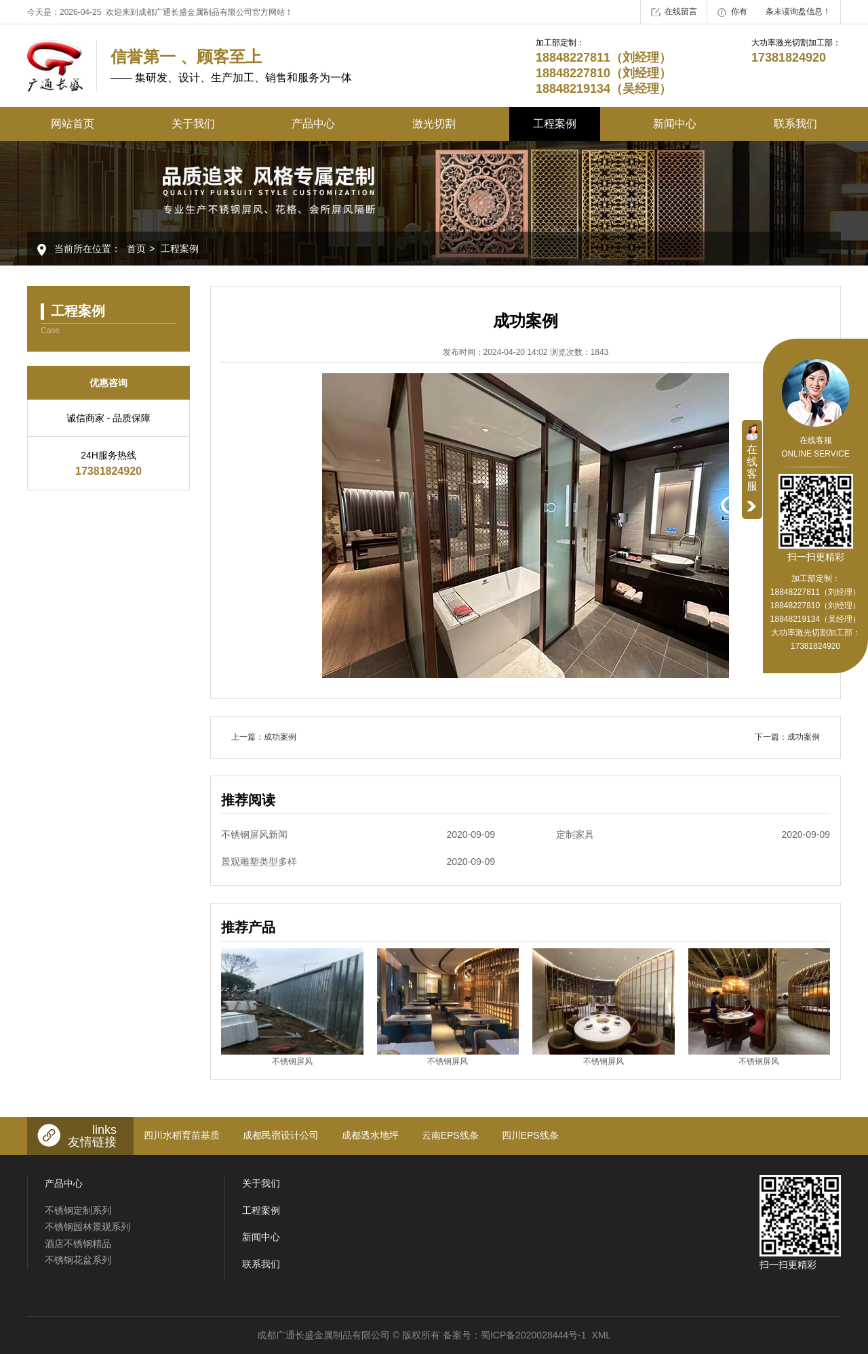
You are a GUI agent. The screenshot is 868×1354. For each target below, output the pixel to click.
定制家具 (693, 834)
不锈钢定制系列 (78, 1210)
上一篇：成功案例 (263, 737)
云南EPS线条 (450, 1135)
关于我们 (193, 123)
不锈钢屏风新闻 (358, 834)
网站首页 (72, 123)
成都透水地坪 (370, 1135)
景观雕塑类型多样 (358, 861)
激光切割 (434, 123)
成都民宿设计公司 (281, 1135)
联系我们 (795, 123)
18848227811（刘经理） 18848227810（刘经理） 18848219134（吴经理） (815, 605)
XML (601, 1335)
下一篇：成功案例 (787, 737)
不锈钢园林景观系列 (87, 1226)
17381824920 (815, 646)
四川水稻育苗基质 (182, 1135)
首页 (136, 248)
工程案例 (554, 123)
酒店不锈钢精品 (78, 1243)
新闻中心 (674, 123)
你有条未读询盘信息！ (774, 12)
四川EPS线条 (530, 1135)
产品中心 (313, 123)
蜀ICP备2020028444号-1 (534, 1335)
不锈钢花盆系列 (78, 1259)
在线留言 (674, 12)
